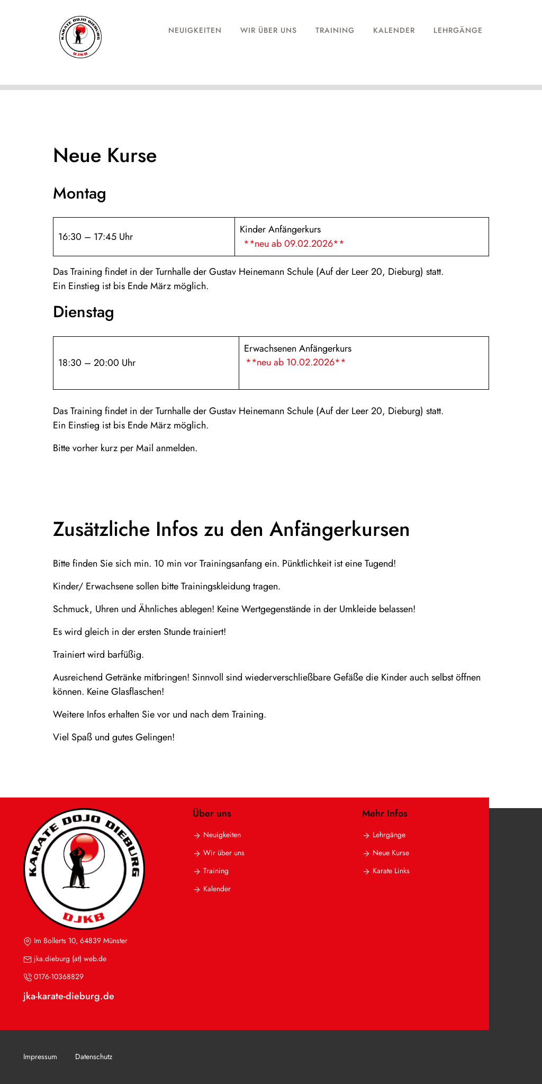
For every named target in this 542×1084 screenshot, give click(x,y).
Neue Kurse (391, 852)
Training (335, 30)
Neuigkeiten (195, 30)
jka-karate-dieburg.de (68, 996)
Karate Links (391, 870)
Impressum (40, 1056)
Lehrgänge (458, 30)
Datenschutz (93, 1056)
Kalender (394, 30)
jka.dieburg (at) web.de (70, 958)
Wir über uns (268, 30)
